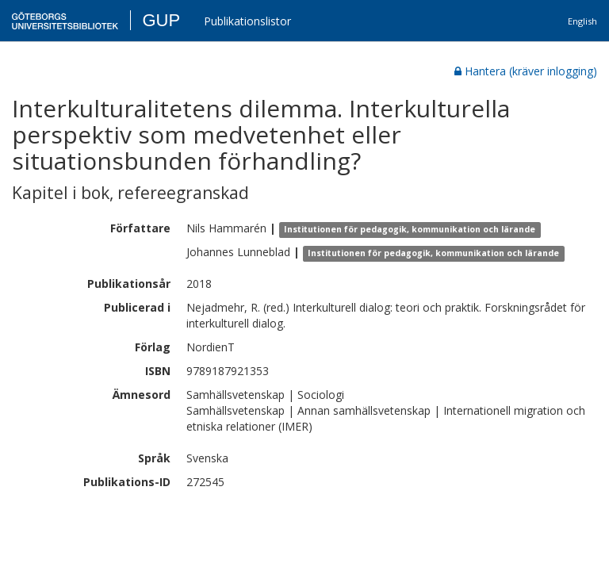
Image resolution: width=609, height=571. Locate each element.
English (582, 21)
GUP (161, 20)
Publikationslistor (247, 21)
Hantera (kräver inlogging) (525, 71)
